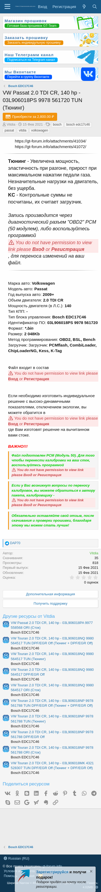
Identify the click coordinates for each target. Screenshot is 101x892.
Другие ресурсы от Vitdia (29, 616)
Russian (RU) (16, 858)
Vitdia (11, 124)
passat (9, 130)
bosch (57, 124)
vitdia (22, 130)
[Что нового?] (84, 7)
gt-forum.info (52, 866)
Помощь (10, 876)
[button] (96, 887)
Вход (38, 249)
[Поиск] (94, 7)
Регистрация (68, 249)
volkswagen (39, 130)
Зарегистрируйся (52, 872)
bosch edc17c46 (78, 124)
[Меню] (7, 6)
